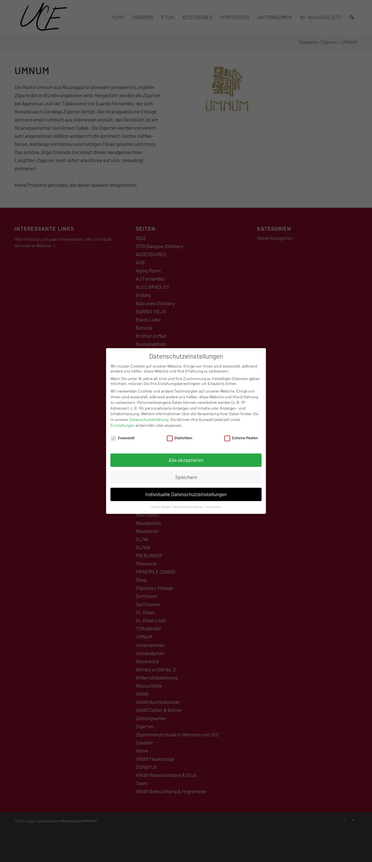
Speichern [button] (186, 472)
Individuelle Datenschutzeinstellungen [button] (186, 489)
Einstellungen (122, 420)
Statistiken (179, 433)
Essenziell (122, 433)
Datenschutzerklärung (148, 414)
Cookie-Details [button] (161, 502)
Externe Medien (240, 433)
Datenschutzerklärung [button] (188, 502)
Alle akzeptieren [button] (186, 455)
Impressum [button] (213, 502)
